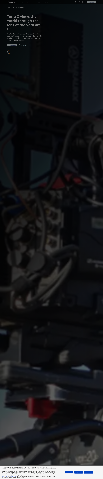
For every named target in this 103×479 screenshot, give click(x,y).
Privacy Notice (13, 476)
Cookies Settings (69, 472)
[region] (51, 472)
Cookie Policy (5, 476)
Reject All (78, 472)
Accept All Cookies (88, 472)
